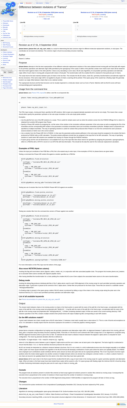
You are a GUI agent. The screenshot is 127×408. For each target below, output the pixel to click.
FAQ (4, 31)
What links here (7, 77)
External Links (7, 37)
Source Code (6, 60)
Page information (8, 88)
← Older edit (46, 19)
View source (39, 3)
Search (3, 67)
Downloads (6, 25)
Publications (6, 35)
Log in (122, 1)
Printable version (7, 84)
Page (21, 3)
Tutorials (5, 29)
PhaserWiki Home (8, 21)
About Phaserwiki (59, 404)
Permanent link (7, 86)
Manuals (5, 27)
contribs (49, 14)
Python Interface (7, 52)
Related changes (7, 79)
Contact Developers (8, 54)
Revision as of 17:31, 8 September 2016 (94, 12)
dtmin (4, 64)
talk (45, 14)
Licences (5, 58)
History (47, 3)
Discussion (29, 3)
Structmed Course (8, 47)
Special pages (7, 81)
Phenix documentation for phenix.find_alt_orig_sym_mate (40, 299)
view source (59, 12)
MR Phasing (6, 42)
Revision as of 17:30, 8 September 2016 (41, 12)
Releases (5, 23)
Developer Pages (8, 56)
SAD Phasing (6, 45)
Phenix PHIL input (37, 93)
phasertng (6, 62)
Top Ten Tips (6, 33)
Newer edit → (98, 19)
